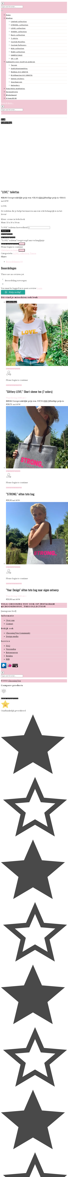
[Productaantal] (39, 227)
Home (8, 15)
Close (22, 244)
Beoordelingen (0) (14, 262)
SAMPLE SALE (16, 55)
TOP (3, 119)
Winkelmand (11, 95)
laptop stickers (17, 78)
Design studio (12, 636)
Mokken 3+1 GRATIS (19, 72)
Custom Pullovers (18, 45)
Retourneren (12, 652)
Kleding (9, 18)
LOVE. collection (18, 28)
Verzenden (11, 649)
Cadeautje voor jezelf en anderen (20, 62)
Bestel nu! (5, 231)
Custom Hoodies (18, 41)
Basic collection (18, 35)
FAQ (8, 646)
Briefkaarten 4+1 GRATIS (22, 75)
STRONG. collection (19, 25)
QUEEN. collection (19, 31)
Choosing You (14, 681)
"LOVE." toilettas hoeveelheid (14, 227)
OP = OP (14, 58)
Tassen (14, 65)
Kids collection (17, 48)
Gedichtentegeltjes (19, 68)
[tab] (36, 261)
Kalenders (15, 85)
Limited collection (19, 21)
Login (39, 288)
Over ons (10, 620)
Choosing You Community (18, 633)
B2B (8, 659)
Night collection (18, 52)
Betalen (9, 656)
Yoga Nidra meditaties (15, 88)
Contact (9, 624)
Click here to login (9, 250)
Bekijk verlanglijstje (10, 244)
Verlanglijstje (12, 92)
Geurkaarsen (16, 82)
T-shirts (14, 38)
